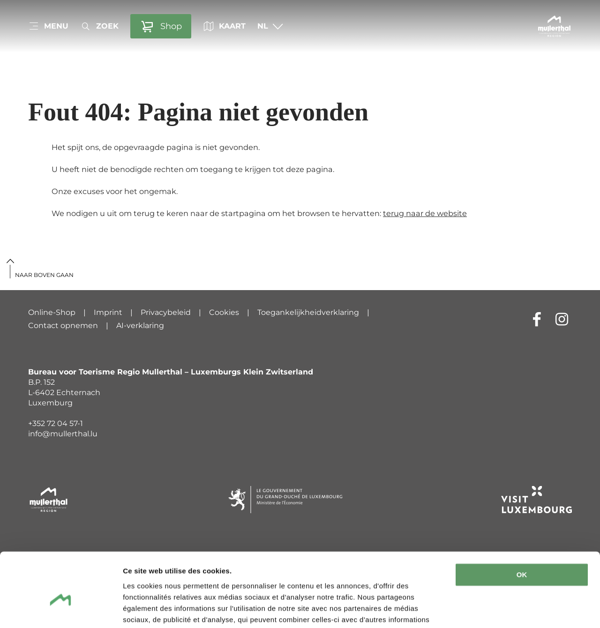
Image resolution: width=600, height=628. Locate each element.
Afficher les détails (154, 609)
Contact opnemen (63, 325)
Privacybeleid (166, 312)
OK (522, 528)
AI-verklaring (140, 325)
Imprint (108, 312)
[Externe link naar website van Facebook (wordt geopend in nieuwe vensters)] (537, 319)
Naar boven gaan (44, 274)
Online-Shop (51, 312)
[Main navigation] (48, 26)
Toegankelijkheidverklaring (308, 312)
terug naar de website (425, 213)
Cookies (224, 312)
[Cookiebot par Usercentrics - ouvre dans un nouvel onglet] (61, 610)
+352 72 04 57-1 (55, 423)
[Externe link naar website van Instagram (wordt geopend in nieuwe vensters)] (562, 319)
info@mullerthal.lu (63, 433)
